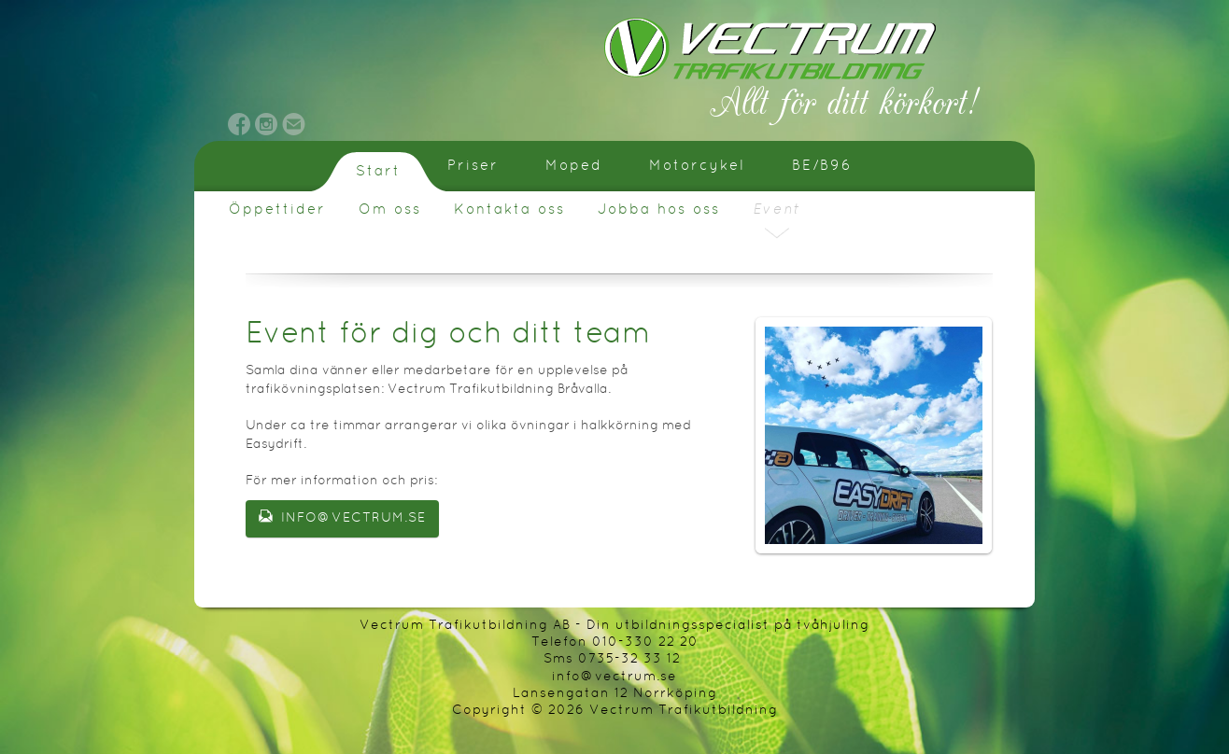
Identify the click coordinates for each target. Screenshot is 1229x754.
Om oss (390, 209)
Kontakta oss (509, 209)
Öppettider (277, 209)
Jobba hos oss (659, 209)
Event (777, 209)
